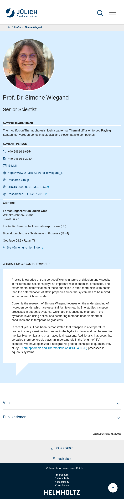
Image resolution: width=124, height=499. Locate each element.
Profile (17, 27)
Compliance (62, 485)
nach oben (61, 459)
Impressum (62, 474)
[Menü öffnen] (112, 13)
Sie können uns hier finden (24, 247)
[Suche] (100, 13)
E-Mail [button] (12, 165)
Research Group (18, 180)
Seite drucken (61, 448)
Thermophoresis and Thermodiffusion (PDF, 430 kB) (53, 348)
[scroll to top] (113, 488)
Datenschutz (62, 478)
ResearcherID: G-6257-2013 (26, 194)
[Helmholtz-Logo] (62, 493)
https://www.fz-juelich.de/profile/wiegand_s (35, 172)
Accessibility (62, 481)
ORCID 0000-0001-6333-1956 (27, 187)
